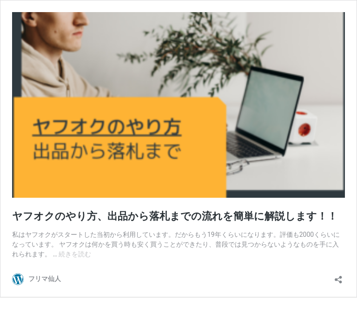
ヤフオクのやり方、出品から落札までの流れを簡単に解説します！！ (174, 216)
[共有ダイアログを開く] (338, 276)
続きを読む (75, 254)
